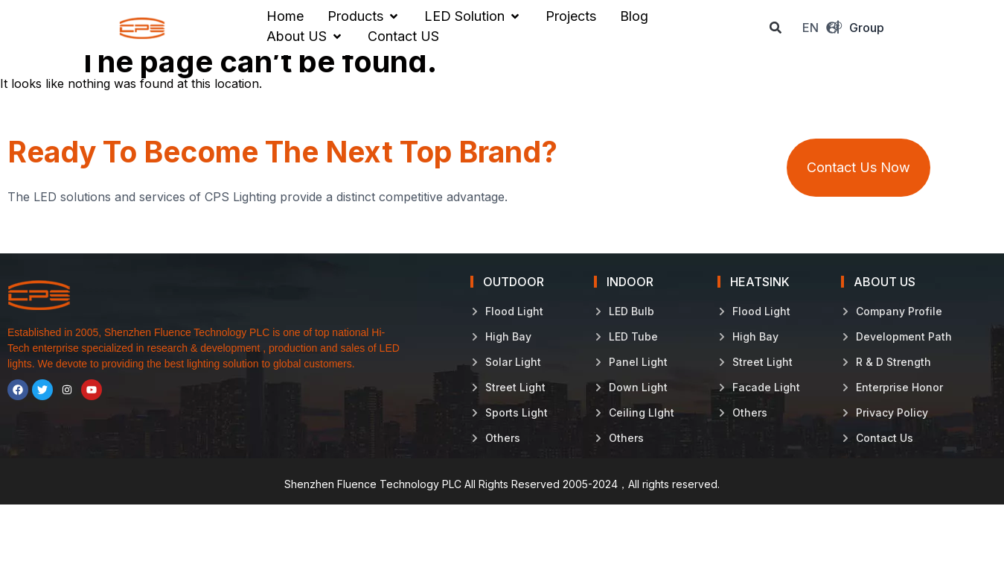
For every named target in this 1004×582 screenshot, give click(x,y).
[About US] (305, 36)
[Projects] (571, 16)
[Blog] (634, 16)
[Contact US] (403, 36)
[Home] (285, 16)
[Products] (364, 16)
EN (820, 27)
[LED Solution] (473, 16)
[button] (776, 28)
